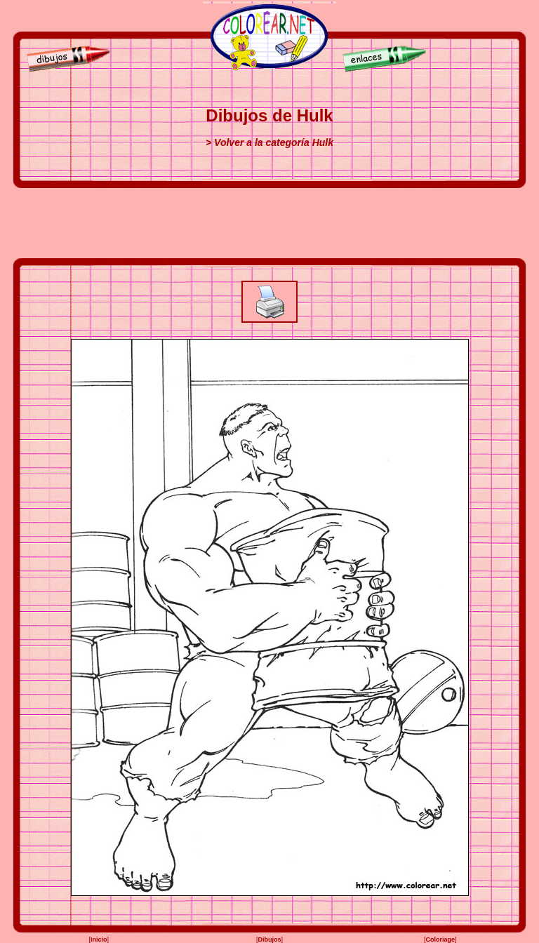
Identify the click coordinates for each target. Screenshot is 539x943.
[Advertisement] (269, 223)
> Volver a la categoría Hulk (269, 142)
